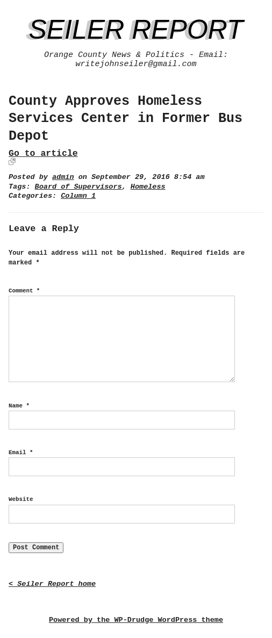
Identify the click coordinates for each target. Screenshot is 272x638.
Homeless (148, 187)
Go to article (43, 153)
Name (19, 406)
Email (21, 452)
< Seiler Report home (52, 584)
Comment (24, 291)
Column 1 (78, 196)
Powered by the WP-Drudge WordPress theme (136, 620)
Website (21, 499)
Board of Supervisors (78, 187)
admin (63, 177)
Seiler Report (135, 29)
